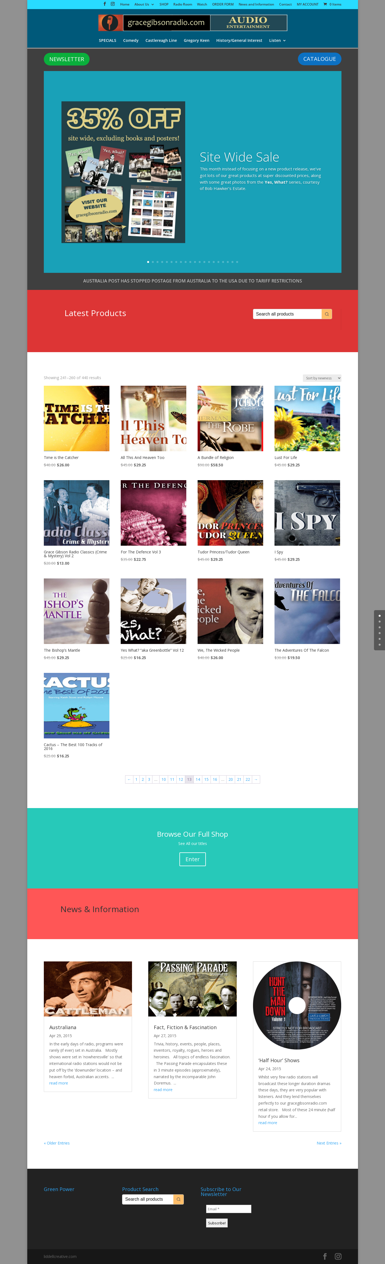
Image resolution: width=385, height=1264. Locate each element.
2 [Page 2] (143, 779)
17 (223, 262)
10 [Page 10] (163, 779)
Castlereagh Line (161, 41)
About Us (141, 5)
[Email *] (228, 1209)
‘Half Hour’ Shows (279, 1060)
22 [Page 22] (248, 779)
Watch (202, 5)
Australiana (62, 1027)
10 (190, 262)
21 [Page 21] (239, 779)
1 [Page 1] (136, 779)
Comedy (130, 41)
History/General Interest (240, 41)
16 (218, 262)
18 (228, 262)
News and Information (256, 5)
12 (200, 262)
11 (195, 262)
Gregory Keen (196, 41)
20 (237, 262)
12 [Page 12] (181, 779)
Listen (275, 41)
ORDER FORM (223, 5)
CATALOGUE (319, 58)
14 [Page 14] (198, 779)
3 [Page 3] (149, 779)
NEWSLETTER (66, 59)
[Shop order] (322, 378)
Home (125, 5)
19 (232, 262)
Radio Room (182, 5)
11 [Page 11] (172, 779)
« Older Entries (57, 1143)
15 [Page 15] (206, 779)
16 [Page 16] (215, 779)
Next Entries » (329, 1143)
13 (204, 262)
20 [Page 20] (230, 779)
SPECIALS (106, 41)
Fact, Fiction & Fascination (185, 1027)
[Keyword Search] (287, 314)
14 (209, 262)
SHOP (164, 5)
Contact (285, 5)
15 (214, 262)
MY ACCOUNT (308, 5)
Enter (192, 859)
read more (58, 1083)
